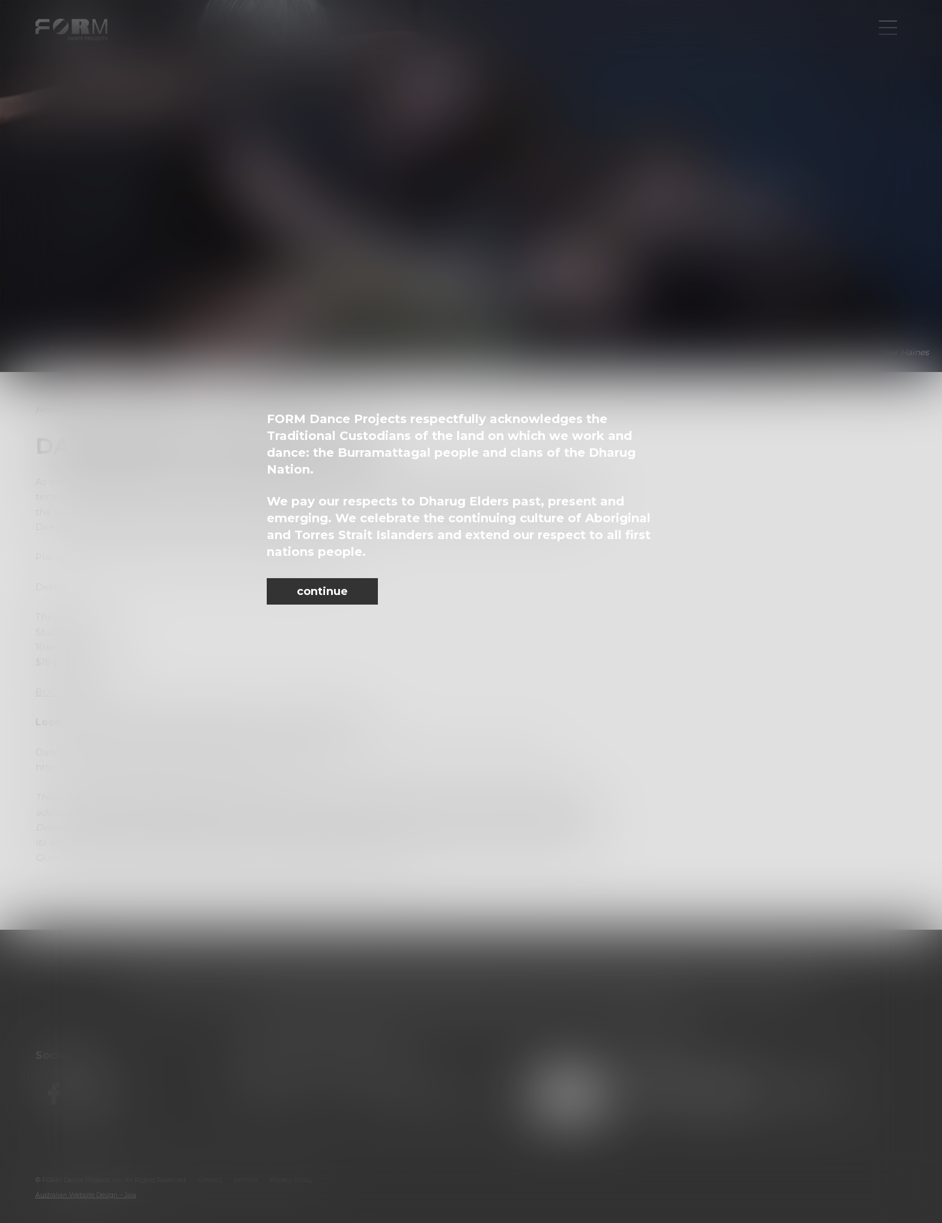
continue (322, 591)
